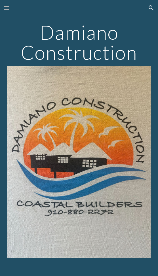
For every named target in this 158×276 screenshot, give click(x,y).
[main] (79, 42)
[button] (7, 8)
